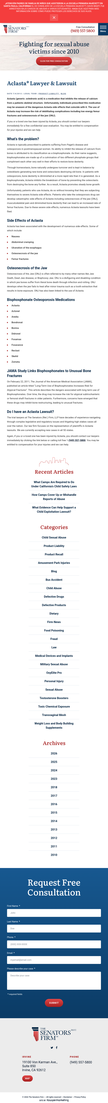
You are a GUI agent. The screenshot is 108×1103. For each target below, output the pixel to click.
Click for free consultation (54, 61)
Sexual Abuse (54, 689)
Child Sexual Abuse (54, 537)
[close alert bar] (54, 17)
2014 (54, 821)
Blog (63, 94)
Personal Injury (54, 681)
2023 (54, 779)
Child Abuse (54, 588)
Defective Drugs (54, 596)
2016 (54, 804)
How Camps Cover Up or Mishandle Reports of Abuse (54, 497)
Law (54, 647)
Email (11, 953)
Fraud (54, 639)
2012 (54, 838)
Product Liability (49, 94)
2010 (54, 855)
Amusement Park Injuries (54, 563)
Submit (54, 1001)
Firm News (54, 622)
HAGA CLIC (77, 8)
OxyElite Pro (54, 672)
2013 (54, 829)
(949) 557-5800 (83, 30)
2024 (54, 770)
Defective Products (54, 605)
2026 (54, 753)
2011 (54, 846)
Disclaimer (67, 1094)
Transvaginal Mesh (54, 715)
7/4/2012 (17, 94)
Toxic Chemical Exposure (54, 706)
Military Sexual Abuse (54, 664)
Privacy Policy (80, 1094)
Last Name (13, 921)
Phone (11, 937)
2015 (54, 812)
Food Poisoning (54, 630)
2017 (54, 795)
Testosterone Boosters (54, 698)
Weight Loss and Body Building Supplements (54, 725)
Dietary (54, 613)
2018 (54, 787)
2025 (54, 762)
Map (27, 1077)
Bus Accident (54, 579)
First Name (13, 906)
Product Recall (54, 554)
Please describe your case (21, 968)
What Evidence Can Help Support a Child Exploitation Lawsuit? (54, 509)
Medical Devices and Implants (54, 656)
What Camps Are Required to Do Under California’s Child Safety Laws (54, 484)
